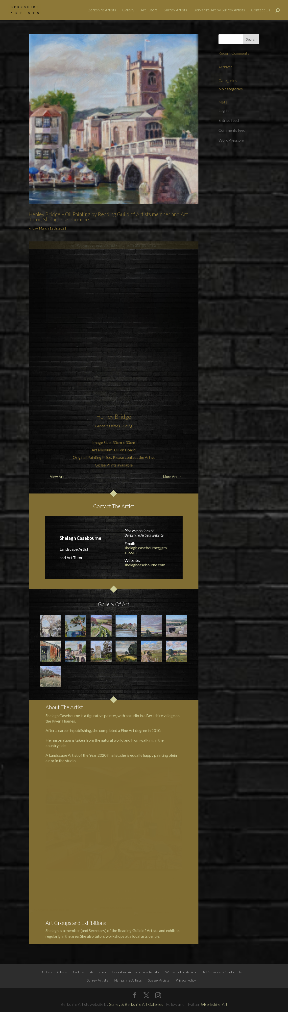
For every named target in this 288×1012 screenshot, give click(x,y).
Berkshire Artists (102, 10)
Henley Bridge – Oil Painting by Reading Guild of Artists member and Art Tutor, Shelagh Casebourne (108, 216)
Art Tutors (149, 10)
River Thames (63, 721)
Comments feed (231, 130)
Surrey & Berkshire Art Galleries (136, 1004)
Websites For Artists (180, 972)
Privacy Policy (186, 980)
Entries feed (228, 120)
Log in (223, 110)
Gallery (128, 10)
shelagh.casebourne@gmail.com (145, 549)
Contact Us (260, 10)
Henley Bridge (113, 416)
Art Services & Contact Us (222, 972)
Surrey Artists (175, 10)
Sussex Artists (158, 980)
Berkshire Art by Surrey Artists (219, 10)
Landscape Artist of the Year (73, 755)
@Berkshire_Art (213, 1004)
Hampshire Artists (128, 980)
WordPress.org (231, 140)
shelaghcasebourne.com (144, 564)
